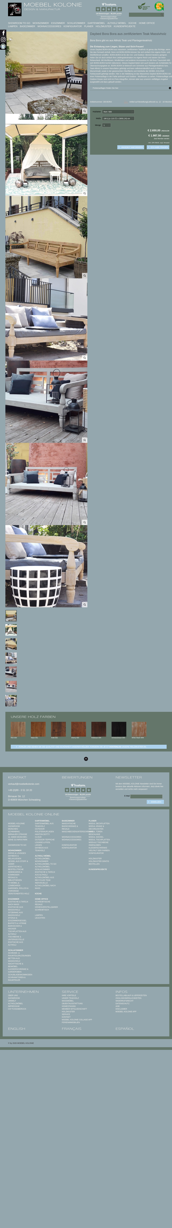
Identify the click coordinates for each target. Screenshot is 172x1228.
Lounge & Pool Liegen (42, 843)
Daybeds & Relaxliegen (14, 857)
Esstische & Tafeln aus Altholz (45, 873)
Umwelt (12, 1001)
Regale (39, 904)
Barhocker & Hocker (15, 927)
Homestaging (69, 1006)
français (71, 1029)
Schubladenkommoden (20, 975)
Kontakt (66, 1017)
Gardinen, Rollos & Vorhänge (18, 889)
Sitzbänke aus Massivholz (15, 913)
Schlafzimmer (76, 23)
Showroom (14, 998)
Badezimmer (27, 26)
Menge (98, 125)
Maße (98, 118)
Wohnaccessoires (49, 26)
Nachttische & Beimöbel (15, 965)
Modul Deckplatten (99, 823)
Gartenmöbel (96, 23)
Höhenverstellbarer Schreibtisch (46, 908)
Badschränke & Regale (70, 827)
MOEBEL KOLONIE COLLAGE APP (77, 1020)
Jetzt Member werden (161, 139)
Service (66, 1014)
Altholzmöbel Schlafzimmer (42, 868)
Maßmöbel (68, 1001)
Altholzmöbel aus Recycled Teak (44, 878)
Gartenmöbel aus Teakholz (44, 824)
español (125, 1029)
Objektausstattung (72, 1003)
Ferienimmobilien (71, 1022)
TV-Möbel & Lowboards (14, 884)
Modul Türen (95, 831)
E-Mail (127, 796)
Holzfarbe (97, 112)
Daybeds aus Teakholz (41, 849)
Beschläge (94, 834)
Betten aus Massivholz (14, 959)
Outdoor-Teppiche (45, 840)
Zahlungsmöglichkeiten (128, 998)
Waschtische (69, 823)
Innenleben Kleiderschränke (98, 846)
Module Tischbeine (99, 842)
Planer (88, 26)
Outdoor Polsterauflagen (44, 830)
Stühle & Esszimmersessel (17, 919)
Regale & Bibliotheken (15, 878)
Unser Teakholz (70, 998)
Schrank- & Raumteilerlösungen (19, 954)
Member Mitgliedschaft (74, 1009)
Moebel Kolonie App (126, 1012)
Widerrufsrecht (124, 1001)
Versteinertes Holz (18, 894)
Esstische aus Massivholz (15, 908)
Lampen (12, 26)
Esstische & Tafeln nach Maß (18, 903)
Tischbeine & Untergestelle (16, 938)
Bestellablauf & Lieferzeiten (131, 995)
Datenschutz (122, 1003)
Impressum (13, 1006)
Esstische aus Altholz (15, 943)
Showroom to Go (19, 23)
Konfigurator (73, 26)
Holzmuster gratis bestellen (99, 862)
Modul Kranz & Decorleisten (96, 827)
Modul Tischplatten (99, 840)
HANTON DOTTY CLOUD (42, 835)
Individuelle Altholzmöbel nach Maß (45, 885)
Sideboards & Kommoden (15, 873)
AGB (118, 1006)
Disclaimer (121, 1009)
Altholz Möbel (116, 23)
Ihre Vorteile (69, 995)
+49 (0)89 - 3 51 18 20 (20, 790)
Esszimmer (58, 23)
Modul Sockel (96, 837)
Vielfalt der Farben (99, 850)
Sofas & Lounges (17, 853)
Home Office (147, 23)
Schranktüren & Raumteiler (17, 978)
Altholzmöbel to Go (45, 864)
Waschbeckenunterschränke (77, 831)
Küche (133, 23)
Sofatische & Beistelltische (16, 868)
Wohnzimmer (41, 23)
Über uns (13, 995)
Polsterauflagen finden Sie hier (132, 88)
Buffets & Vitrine (17, 923)
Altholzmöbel (15, 1003)
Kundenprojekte (125, 26)
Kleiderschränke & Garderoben (18, 970)
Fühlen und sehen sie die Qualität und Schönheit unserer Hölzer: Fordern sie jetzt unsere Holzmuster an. (83, 747)
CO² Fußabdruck (17, 1009)
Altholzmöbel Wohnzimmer (42, 859)
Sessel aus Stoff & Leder (18, 862)
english (16, 1029)
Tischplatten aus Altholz (17, 932)
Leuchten (40, 918)
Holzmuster (103, 26)
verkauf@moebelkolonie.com (23, 784)
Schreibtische (42, 902)
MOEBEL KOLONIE (53, 4)
